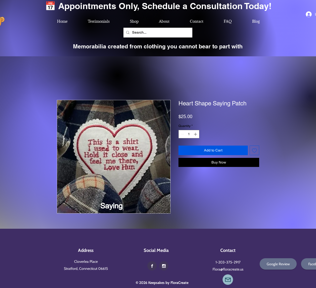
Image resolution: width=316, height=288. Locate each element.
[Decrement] (182, 134)
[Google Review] (278, 264)
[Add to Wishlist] (254, 150)
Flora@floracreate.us (228, 269)
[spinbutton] (189, 134)
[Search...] (157, 32)
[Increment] (196, 134)
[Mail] (228, 279)
